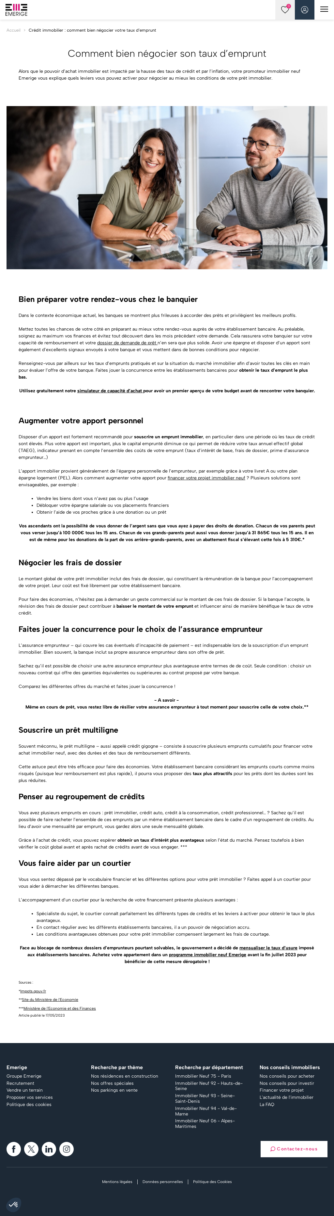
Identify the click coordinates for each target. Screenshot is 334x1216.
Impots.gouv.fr (33, 991)
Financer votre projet (282, 1090)
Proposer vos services (30, 1097)
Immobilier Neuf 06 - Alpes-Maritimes (205, 1123)
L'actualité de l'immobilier (286, 1097)
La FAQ (267, 1104)
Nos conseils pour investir (287, 1083)
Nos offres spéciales (112, 1083)
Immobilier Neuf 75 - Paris (203, 1076)
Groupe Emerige (24, 1076)
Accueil (14, 30)
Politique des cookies (29, 1104)
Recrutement (20, 1083)
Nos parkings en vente (114, 1090)
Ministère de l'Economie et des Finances (59, 1008)
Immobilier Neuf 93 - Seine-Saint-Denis (205, 1098)
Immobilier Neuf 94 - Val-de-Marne (206, 1111)
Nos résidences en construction (124, 1076)
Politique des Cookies (212, 1181)
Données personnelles (163, 1181)
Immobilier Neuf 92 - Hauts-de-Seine (209, 1086)
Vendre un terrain (25, 1090)
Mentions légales (117, 1181)
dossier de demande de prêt (127, 343)
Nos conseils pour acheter (287, 1076)
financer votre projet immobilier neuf (206, 478)
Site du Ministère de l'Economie (50, 999)
